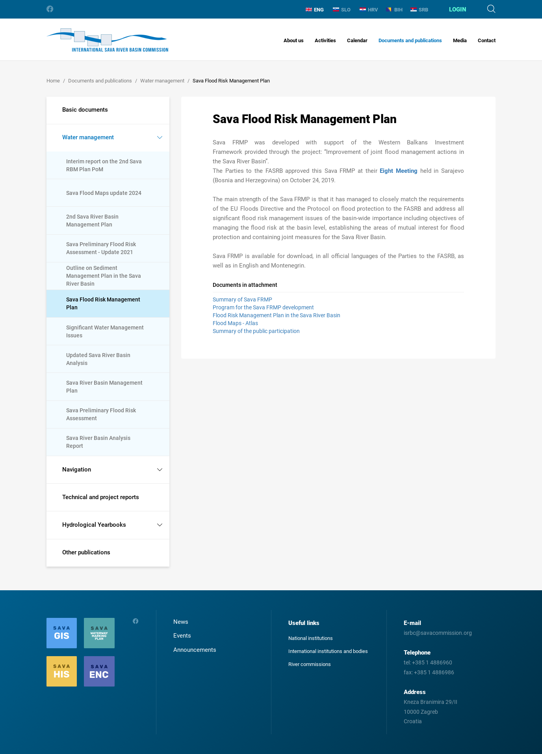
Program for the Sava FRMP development (263, 307)
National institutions (310, 638)
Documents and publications (410, 40)
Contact (487, 40)
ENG (315, 10)
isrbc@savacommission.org (438, 633)
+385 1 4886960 (432, 662)
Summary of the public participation (256, 331)
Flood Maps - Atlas (235, 323)
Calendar (357, 40)
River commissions (309, 664)
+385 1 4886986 (434, 672)
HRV (369, 10)
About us (294, 40)
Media (460, 40)
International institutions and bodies (328, 651)
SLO (342, 10)
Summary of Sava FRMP (242, 299)
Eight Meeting (399, 170)
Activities (325, 40)
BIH (394, 10)
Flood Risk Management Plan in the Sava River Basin (276, 315)
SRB (419, 10)
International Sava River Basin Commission (107, 40)
